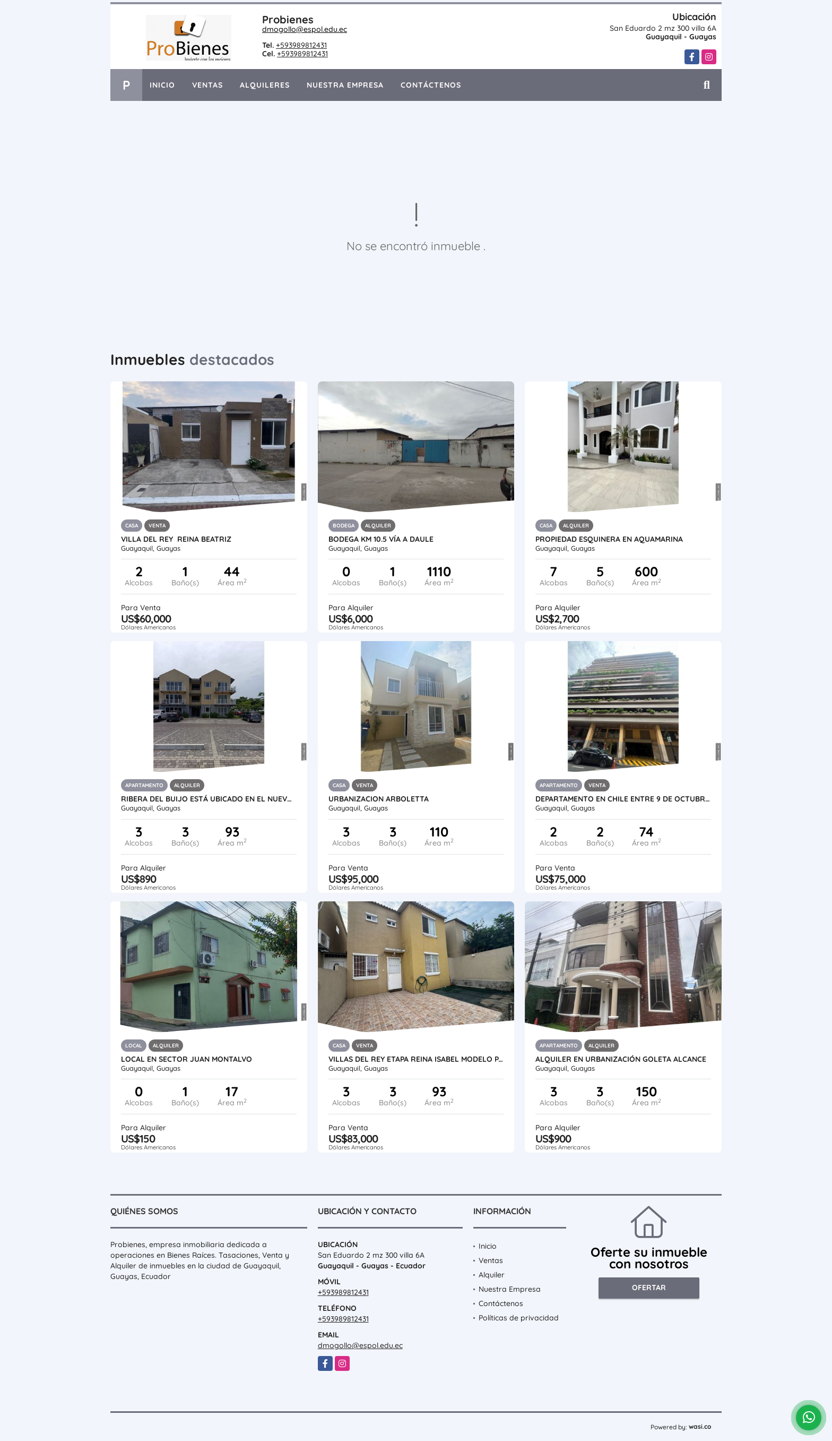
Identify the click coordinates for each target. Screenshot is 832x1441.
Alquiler (492, 1275)
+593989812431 (301, 45)
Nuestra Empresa (345, 85)
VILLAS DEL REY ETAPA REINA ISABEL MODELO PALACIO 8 (416, 1059)
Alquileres (265, 85)
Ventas (207, 85)
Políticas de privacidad (519, 1318)
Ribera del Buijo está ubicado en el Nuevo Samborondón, (209, 799)
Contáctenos (431, 85)
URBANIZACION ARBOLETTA (378, 799)
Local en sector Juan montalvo (186, 1059)
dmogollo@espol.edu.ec (304, 29)
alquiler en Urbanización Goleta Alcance (621, 1059)
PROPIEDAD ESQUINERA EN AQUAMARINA (609, 539)
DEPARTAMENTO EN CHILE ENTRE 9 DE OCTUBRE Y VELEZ (623, 799)
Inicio (162, 85)
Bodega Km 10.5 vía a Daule (383, 539)
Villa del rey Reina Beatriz (176, 539)
